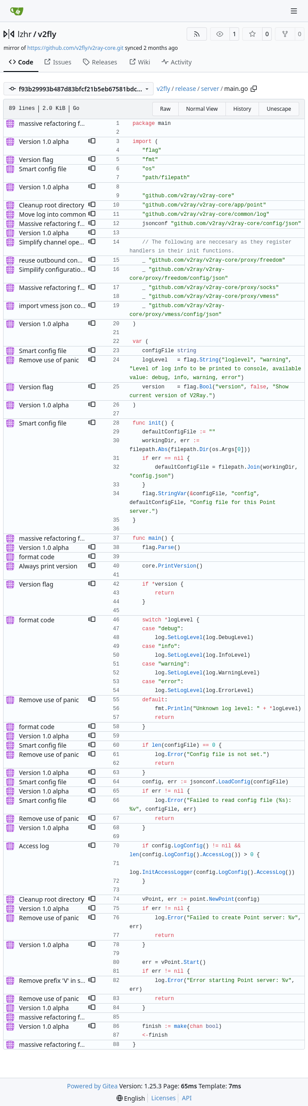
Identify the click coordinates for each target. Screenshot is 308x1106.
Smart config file (43, 169)
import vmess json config (55, 305)
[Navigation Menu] (295, 11)
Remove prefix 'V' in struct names (67, 980)
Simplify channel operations (59, 242)
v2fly (47, 34)
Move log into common (52, 214)
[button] (91, 141)
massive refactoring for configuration (73, 123)
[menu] (130, 1098)
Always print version (48, 566)
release (185, 88)
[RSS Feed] (197, 34)
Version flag (36, 159)
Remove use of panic (49, 360)
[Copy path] (254, 89)
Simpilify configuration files (58, 269)
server (210, 88)
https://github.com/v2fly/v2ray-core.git (75, 48)
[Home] (16, 11)
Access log (34, 846)
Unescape (279, 109)
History (242, 109)
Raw (165, 109)
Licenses (163, 1098)
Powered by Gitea (92, 1086)
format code (36, 557)
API (187, 1098)
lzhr (25, 34)
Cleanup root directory (51, 205)
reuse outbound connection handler (71, 260)
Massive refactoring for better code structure (84, 223)
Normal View (202, 109)
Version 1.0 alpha (44, 141)
